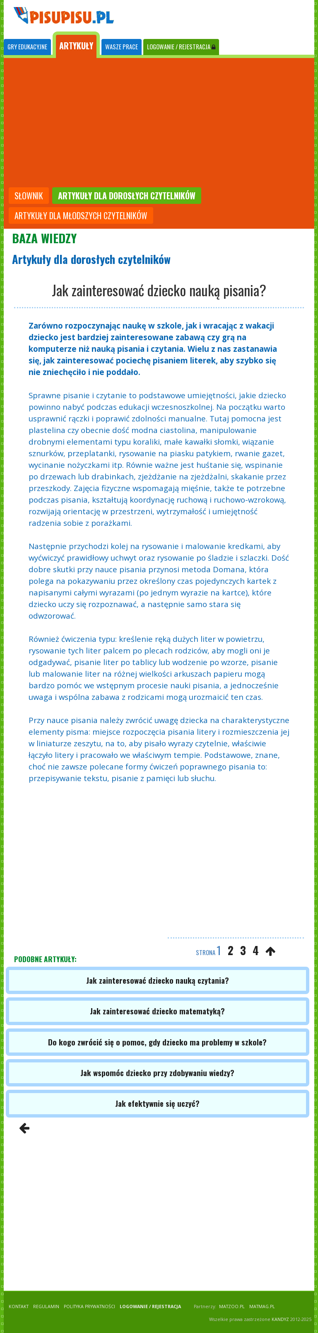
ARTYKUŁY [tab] (76, 45)
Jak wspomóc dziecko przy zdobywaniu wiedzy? (157, 1072)
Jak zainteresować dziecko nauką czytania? (157, 980)
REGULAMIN (46, 1306)
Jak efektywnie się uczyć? (157, 1103)
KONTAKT (19, 1306)
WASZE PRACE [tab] (121, 46)
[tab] (27, 47)
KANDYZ (280, 1319)
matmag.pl (262, 1306)
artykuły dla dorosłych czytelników (126, 195)
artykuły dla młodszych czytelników (80, 215)
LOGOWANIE (181, 46)
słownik (28, 195)
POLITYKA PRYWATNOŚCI (89, 1306)
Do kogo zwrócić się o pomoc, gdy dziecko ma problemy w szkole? (157, 1042)
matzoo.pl (232, 1306)
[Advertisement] (159, 123)
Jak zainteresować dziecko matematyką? (157, 1010)
